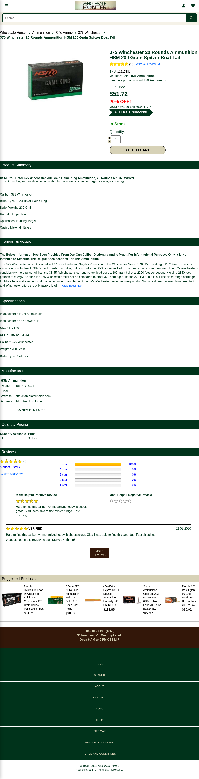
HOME (100, 663)
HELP (99, 720)
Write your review (148, 64)
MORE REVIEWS (99, 553)
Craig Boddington (72, 285)
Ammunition (41, 32)
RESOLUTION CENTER (99, 742)
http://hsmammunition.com (33, 396)
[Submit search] (191, 18)
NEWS (100, 708)
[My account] (184, 6)
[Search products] (94, 18)
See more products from (138, 80)
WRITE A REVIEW (12, 474)
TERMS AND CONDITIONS (99, 753)
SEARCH (99, 675)
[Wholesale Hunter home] (95, 5)
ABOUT (99, 686)
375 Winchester (89, 32)
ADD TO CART (137, 150)
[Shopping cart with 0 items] (193, 6)
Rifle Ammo (64, 32)
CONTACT (99, 697)
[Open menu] (6, 6)
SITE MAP (99, 731)
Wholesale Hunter (13, 32)
